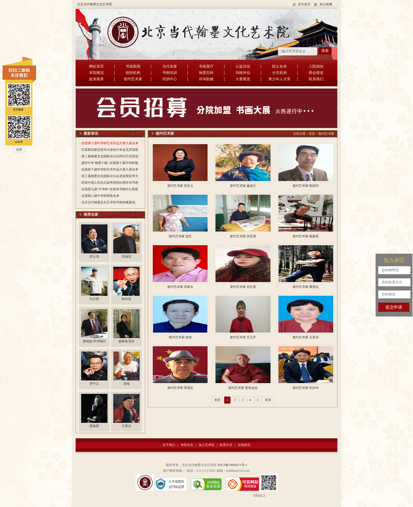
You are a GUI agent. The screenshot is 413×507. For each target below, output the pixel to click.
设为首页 (304, 4)
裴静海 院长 (126, 341)
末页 (268, 400)
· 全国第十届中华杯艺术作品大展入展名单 (109, 143)
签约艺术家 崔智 (180, 337)
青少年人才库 (279, 79)
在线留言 (244, 445)
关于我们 (169, 445)
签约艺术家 (133, 79)
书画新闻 (133, 66)
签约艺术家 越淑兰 (243, 186)
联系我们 (316, 79)
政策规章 (96, 79)
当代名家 (169, 66)
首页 (312, 133)
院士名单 (279, 66)
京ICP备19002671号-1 (232, 465)
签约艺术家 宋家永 (180, 287)
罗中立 (94, 383)
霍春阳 (94, 426)
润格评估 (242, 73)
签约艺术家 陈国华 (306, 186)
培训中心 (169, 79)
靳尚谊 (126, 299)
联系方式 (226, 445)
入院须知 (316, 66)
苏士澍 (94, 256)
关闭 (19, 150)
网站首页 (96, 66)
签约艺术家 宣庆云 (180, 186)
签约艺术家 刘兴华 (306, 388)
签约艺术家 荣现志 (180, 388)
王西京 (126, 426)
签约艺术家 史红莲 (243, 287)
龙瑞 (126, 383)
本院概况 (96, 73)
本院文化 (187, 445)
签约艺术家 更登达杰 (243, 388)
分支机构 (279, 73)
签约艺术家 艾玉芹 (243, 337)
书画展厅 (206, 66)
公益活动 (242, 66)
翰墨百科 (206, 73)
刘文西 (94, 299)
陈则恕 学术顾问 (94, 341)
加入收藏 (325, 4)
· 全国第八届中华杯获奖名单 (99, 196)
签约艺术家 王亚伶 (306, 337)
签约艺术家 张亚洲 (243, 236)
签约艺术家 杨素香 (306, 236)
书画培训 (169, 73)
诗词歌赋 (206, 79)
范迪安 (126, 256)
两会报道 (316, 73)
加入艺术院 (206, 445)
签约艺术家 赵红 (180, 236)
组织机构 (133, 73)
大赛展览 (242, 79)
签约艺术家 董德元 (306, 287)
